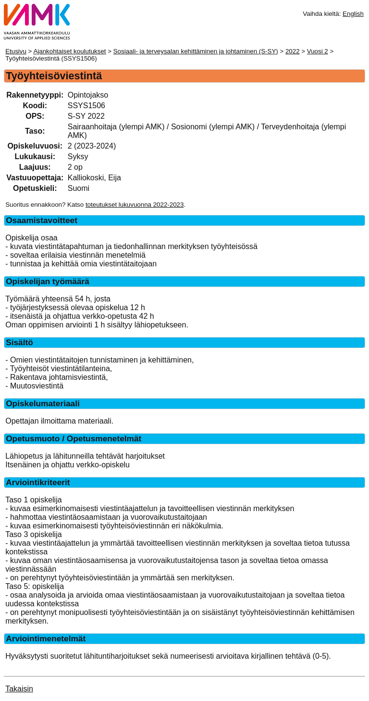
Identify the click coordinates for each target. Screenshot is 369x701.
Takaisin (19, 689)
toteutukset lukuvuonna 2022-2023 (135, 204)
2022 (292, 51)
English (353, 13)
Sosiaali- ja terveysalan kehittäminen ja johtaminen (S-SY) (195, 51)
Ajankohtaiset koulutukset (69, 51)
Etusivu (15, 51)
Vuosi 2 (317, 51)
